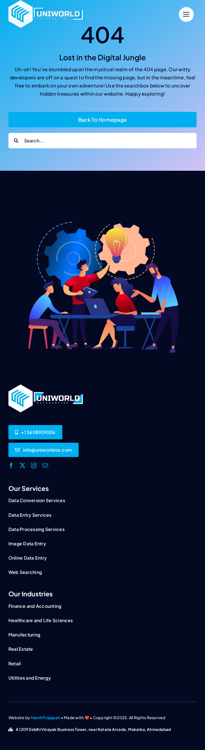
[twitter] (22, 465)
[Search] (16, 140)
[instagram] (34, 465)
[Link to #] (186, 14)
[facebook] (11, 465)
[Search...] (102, 140)
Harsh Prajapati (45, 717)
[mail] (45, 465)
